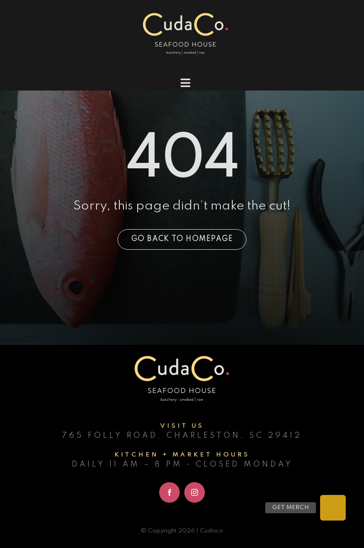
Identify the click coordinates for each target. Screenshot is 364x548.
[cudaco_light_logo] (185, 13)
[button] (333, 508)
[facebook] (169, 492)
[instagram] (194, 492)
